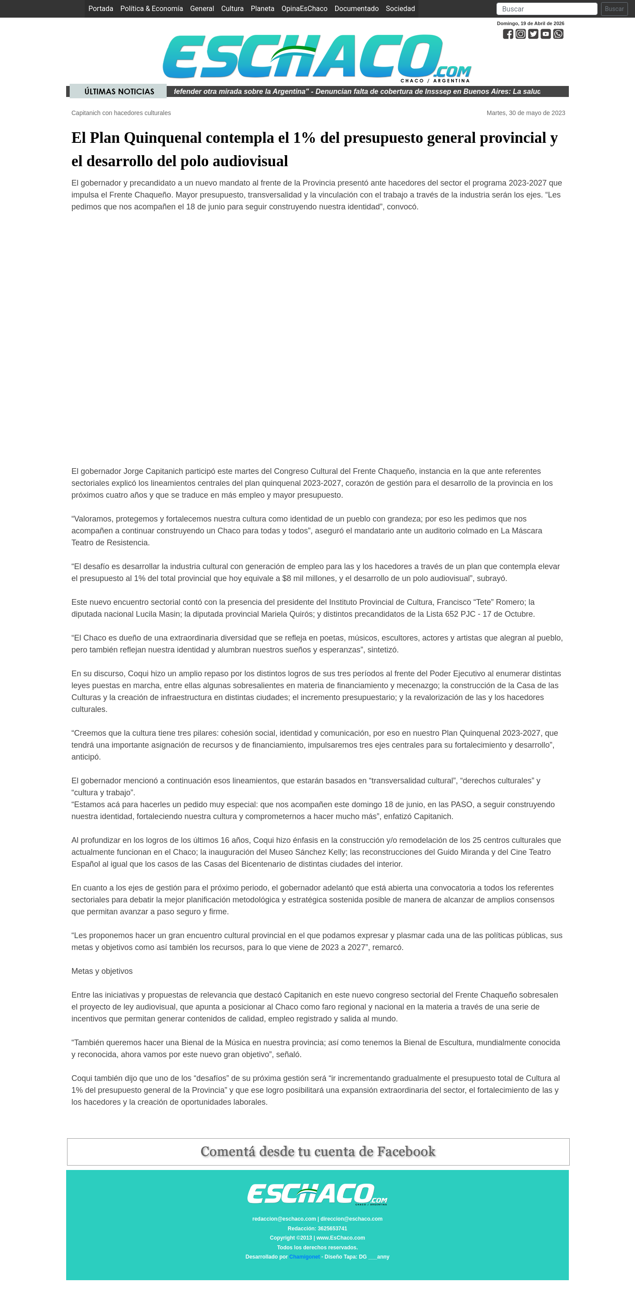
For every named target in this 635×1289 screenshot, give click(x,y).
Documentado (357, 8)
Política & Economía (151, 8)
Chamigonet (304, 1257)
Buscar (614, 8)
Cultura (232, 8)
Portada (102, 8)
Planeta (263, 8)
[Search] (547, 9)
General (202, 8)
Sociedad (400, 8)
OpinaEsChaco (305, 8)
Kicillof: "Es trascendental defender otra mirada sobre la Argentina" (200, 91)
